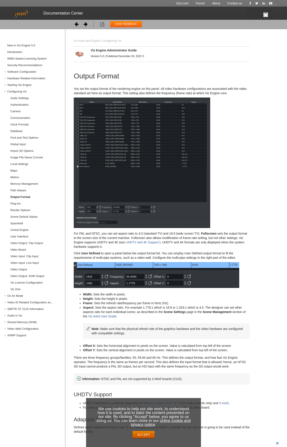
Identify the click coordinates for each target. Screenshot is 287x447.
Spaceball (16, 223)
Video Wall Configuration (23, 328)
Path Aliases (18, 190)
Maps (13, 170)
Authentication (19, 104)
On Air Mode (15, 295)
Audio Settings (19, 98)
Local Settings (19, 164)
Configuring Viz (17, 91)
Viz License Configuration (26, 282)
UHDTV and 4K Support (142, 242)
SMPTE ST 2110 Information (25, 309)
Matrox (14, 177)
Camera (15, 111)
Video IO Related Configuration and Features (34, 302)
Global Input (18, 144)
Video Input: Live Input (24, 262)
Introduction (14, 52)
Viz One (15, 289)
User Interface (19, 236)
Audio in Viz (14, 315)
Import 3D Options (22, 150)
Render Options (20, 210)
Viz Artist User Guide (102, 316)
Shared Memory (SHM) (22, 322)
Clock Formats (19, 124)
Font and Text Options (24, 137)
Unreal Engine (19, 230)
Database (16, 131)
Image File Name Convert (26, 157)
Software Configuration (21, 71)
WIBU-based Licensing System (27, 58)
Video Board (18, 249)
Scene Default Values (24, 216)
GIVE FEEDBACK (126, 23)
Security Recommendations (24, 65)
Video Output (18, 269)
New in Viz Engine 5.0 (21, 45)
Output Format (20, 197)
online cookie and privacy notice (161, 422)
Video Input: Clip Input (24, 256)
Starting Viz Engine (19, 85)
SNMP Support (16, 335)
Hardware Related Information (26, 78)
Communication (20, 117)
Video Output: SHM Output (27, 276)
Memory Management (24, 183)
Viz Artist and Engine (87, 40)
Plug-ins (15, 203)
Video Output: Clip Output (26, 243)
